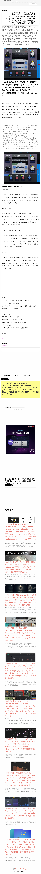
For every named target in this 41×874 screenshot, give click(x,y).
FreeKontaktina (7, 0)
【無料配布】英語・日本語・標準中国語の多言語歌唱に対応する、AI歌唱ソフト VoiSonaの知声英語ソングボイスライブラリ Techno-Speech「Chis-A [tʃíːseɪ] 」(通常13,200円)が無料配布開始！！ (20, 567)
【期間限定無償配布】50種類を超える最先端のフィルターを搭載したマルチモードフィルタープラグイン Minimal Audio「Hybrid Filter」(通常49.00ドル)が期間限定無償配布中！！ (20, 813)
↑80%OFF (9, 18)
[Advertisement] (20, 363)
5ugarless (25, 871)
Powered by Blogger (20, 869)
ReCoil (4, 339)
